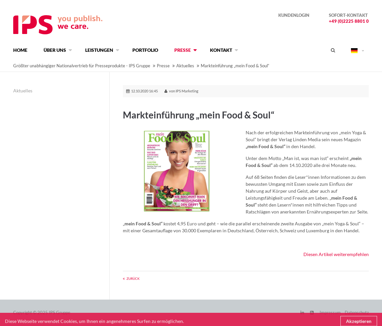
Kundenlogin (293, 15)
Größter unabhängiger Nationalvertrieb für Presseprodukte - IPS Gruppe (81, 65)
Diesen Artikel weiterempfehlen (336, 254)
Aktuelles (185, 65)
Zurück (133, 278)
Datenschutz (357, 312)
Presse (163, 65)
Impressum (330, 312)
